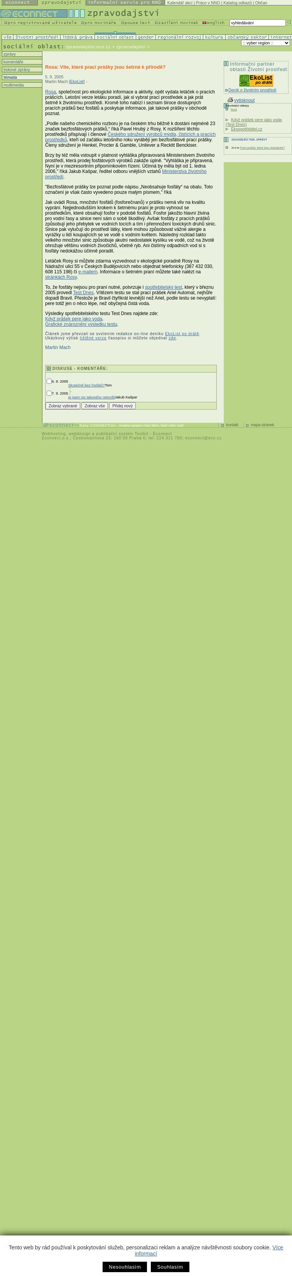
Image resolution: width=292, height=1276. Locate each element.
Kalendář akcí (179, 2)
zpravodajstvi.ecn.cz (88, 46)
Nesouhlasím (125, 1267)
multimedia (13, 85)
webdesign (80, 434)
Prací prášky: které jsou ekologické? (262, 147)
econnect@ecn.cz (203, 438)
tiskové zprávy (16, 69)
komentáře (12, 61)
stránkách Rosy (61, 277)
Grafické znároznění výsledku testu (81, 324)
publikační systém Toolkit (122, 434)
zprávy (9, 54)
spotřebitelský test (163, 287)
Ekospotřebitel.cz (246, 129)
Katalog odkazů (237, 2)
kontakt (232, 425)
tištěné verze (93, 338)
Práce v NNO (208, 2)
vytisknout (241, 100)
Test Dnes (83, 292)
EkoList (77, 81)
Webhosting (54, 434)
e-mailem (87, 272)
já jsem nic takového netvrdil (91, 397)
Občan (261, 2)
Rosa (50, 92)
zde (172, 338)
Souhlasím (170, 1267)
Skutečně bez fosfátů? (86, 385)
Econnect (162, 434)
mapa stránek (262, 425)
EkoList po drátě (182, 334)
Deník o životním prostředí (252, 90)
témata (9, 77)
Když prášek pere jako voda (73, 319)
